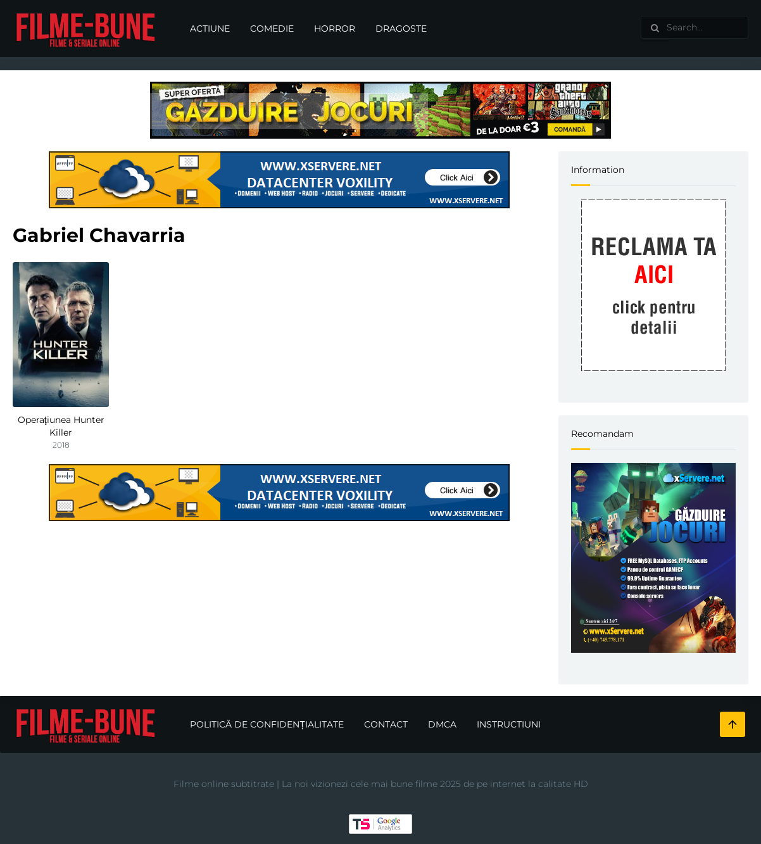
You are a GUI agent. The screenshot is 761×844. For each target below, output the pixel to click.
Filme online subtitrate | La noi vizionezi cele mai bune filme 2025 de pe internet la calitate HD (380, 784)
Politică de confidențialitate (267, 724)
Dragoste (401, 28)
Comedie (272, 28)
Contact (386, 724)
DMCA (442, 724)
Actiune (210, 28)
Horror (334, 28)
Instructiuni (509, 724)
